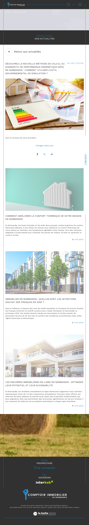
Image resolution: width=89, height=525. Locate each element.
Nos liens (57, 507)
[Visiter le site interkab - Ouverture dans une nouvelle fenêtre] (44, 482)
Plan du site (27, 507)
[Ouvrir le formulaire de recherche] (68, 4)
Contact (85, 159)
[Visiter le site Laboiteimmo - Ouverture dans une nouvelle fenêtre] (44, 517)
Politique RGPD (67, 507)
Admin (50, 507)
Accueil (8, 12)
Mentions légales (39, 507)
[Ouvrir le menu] (80, 4)
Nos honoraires (15, 507)
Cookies (76, 507)
